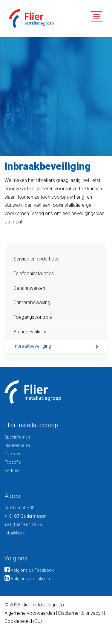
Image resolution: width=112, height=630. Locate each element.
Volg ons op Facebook (29, 570)
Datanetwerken (29, 288)
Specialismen (17, 437)
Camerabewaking (31, 302)
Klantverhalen (17, 445)
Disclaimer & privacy (80, 613)
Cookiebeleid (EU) (23, 621)
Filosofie (12, 462)
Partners (12, 470)
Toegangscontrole (32, 317)
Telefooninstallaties (33, 273)
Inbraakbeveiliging (32, 346)
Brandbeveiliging (30, 332)
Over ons (13, 453)
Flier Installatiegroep (26, 18)
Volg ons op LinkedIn (27, 578)
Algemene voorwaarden (29, 613)
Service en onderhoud (36, 259)
